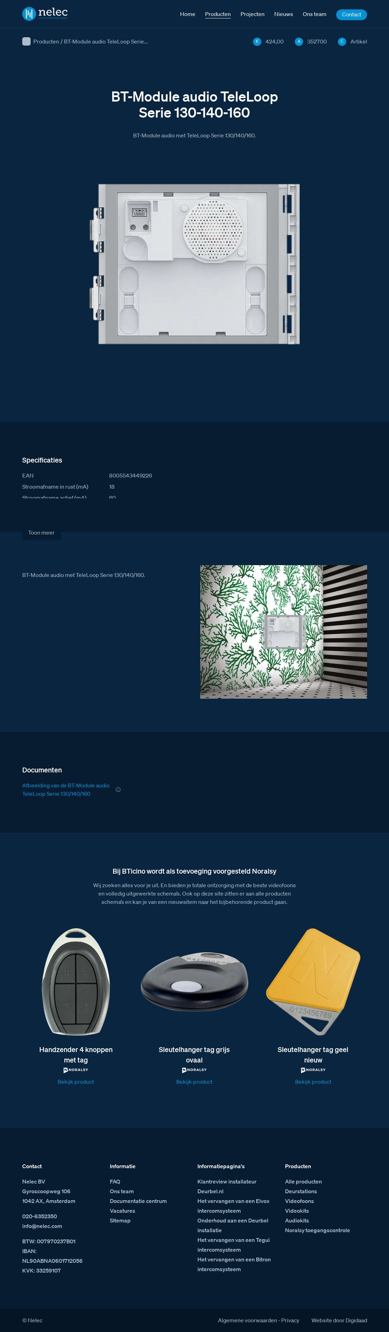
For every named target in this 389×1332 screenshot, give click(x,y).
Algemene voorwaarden (247, 1320)
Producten (46, 41)
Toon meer (41, 532)
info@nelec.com (42, 1225)
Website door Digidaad (339, 1320)
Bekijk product (76, 1081)
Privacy (290, 1320)
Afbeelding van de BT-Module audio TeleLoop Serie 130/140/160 (66, 789)
